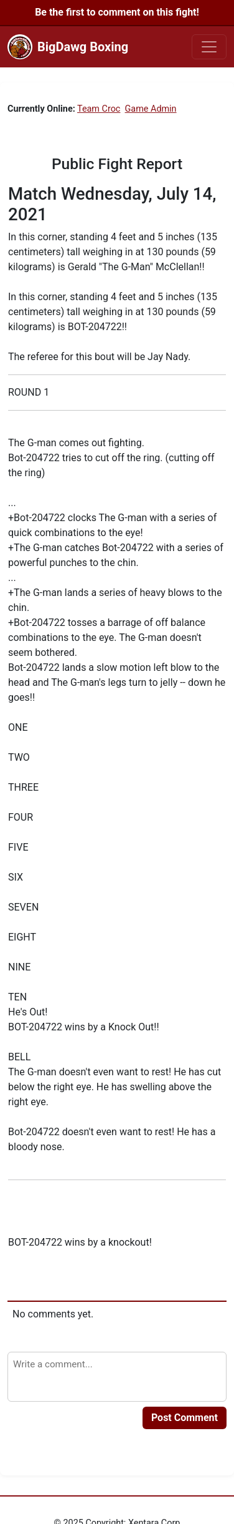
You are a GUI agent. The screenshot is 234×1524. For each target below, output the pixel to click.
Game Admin (151, 109)
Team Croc (98, 109)
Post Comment (184, 1418)
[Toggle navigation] (209, 46)
